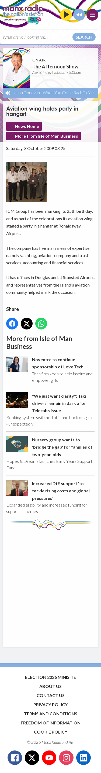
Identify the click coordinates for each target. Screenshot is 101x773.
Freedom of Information (51, 722)
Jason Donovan (26, 92)
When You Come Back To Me (68, 92)
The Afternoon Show (55, 66)
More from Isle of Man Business (46, 135)
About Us (50, 686)
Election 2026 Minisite (50, 677)
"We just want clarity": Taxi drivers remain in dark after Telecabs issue (59, 403)
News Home (27, 126)
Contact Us (51, 695)
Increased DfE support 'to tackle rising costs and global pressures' (61, 491)
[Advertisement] (50, 586)
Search (84, 36)
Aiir (71, 742)
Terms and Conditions (50, 713)
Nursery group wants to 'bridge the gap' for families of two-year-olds (62, 447)
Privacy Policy (50, 704)
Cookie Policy (50, 731)
